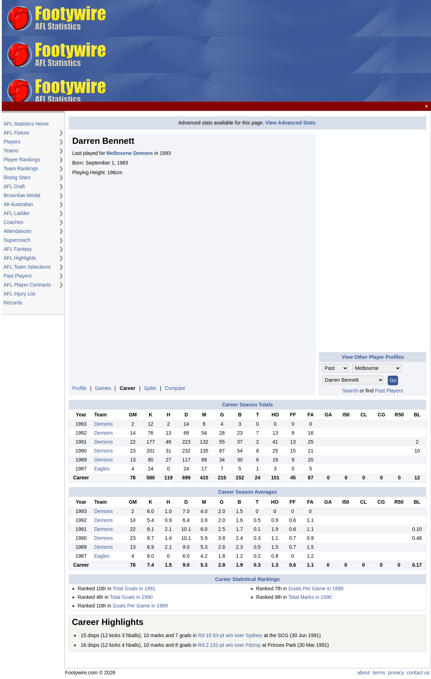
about (363, 672)
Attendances (17, 231)
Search (350, 391)
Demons (103, 424)
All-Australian (18, 204)
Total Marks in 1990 (310, 597)
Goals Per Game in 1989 (140, 606)
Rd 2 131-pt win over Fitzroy (229, 645)
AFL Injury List (19, 294)
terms (379, 672)
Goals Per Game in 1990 (315, 588)
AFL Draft (14, 186)
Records (13, 303)
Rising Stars (17, 177)
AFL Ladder (17, 213)
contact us (418, 672)
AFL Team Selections (27, 267)
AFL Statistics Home (26, 124)
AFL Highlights (20, 258)
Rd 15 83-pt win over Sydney (230, 635)
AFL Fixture (16, 133)
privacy (396, 672)
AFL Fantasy (18, 249)
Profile (79, 388)
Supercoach (17, 240)
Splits (150, 388)
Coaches (13, 222)
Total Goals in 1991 (134, 588)
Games (103, 388)
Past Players (18, 276)
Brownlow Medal (22, 195)
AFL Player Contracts (27, 285)
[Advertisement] (320, 51)
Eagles (101, 469)
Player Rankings (22, 159)
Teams (11, 150)
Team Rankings (21, 168)
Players (12, 142)
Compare (175, 388)
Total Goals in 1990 (131, 597)
